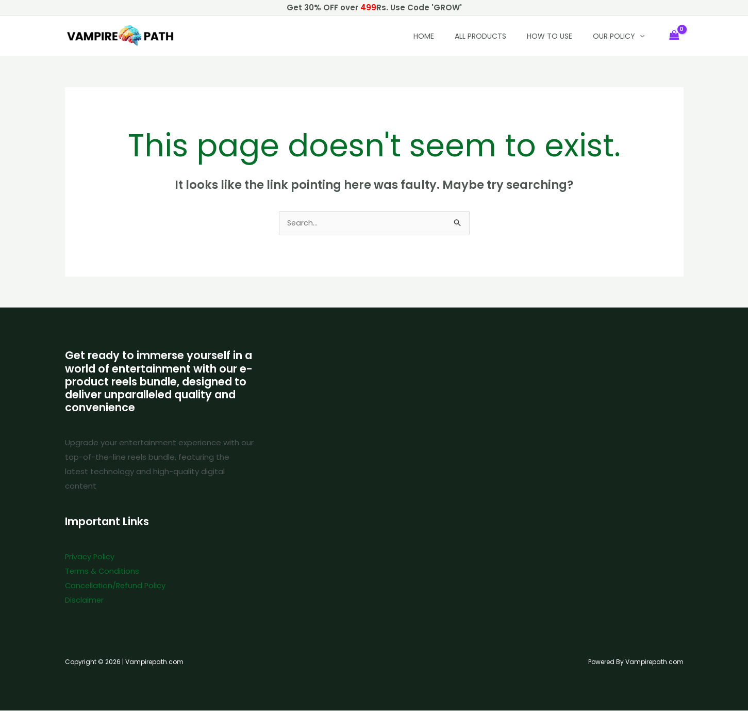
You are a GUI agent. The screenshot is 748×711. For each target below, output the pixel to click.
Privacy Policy (90, 557)
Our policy (618, 36)
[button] (639, 36)
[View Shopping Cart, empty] (674, 36)
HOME (423, 36)
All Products (480, 36)
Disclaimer (84, 600)
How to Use (549, 36)
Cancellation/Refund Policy (117, 586)
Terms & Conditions (103, 572)
